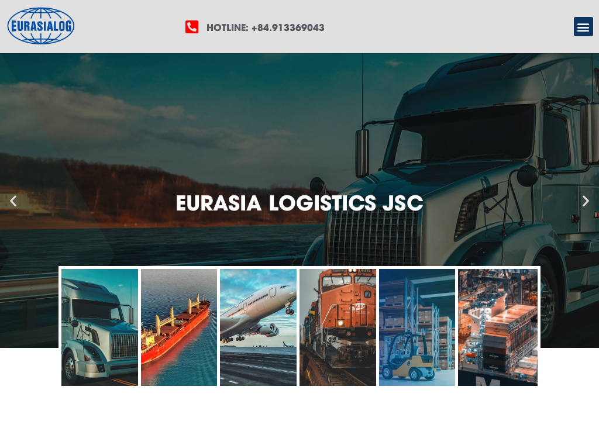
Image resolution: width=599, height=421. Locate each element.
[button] (583, 26)
